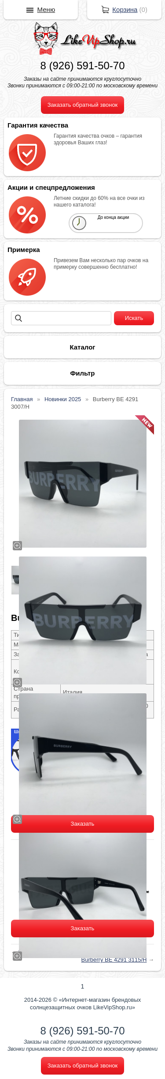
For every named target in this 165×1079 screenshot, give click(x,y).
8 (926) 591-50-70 (82, 65)
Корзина (124, 9)
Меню (46, 9)
